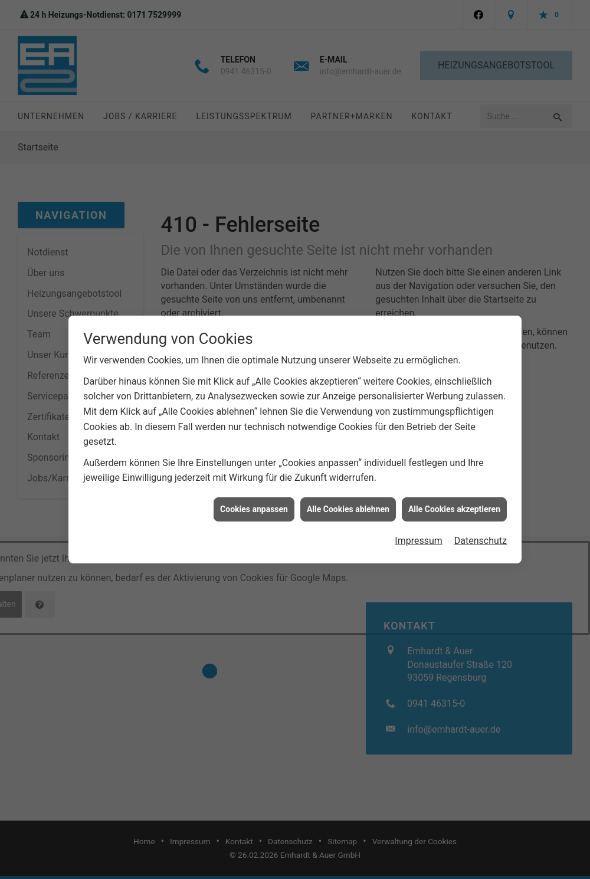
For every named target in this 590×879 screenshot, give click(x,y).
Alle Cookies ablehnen (348, 500)
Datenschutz (480, 531)
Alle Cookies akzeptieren (454, 500)
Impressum (418, 531)
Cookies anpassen (254, 500)
